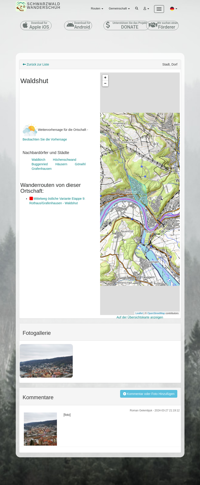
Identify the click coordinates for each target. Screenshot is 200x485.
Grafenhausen (42, 168)
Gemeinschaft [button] (119, 8)
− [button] (105, 83)
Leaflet (139, 313)
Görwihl (80, 164)
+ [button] (105, 77)
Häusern (61, 164)
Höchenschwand (64, 159)
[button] (173, 8)
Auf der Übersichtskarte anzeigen (140, 317)
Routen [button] (97, 8)
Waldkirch (38, 159)
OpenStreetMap (156, 313)
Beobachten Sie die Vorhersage (45, 139)
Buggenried (40, 164)
